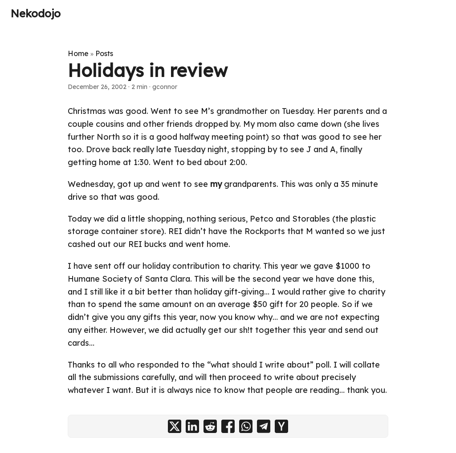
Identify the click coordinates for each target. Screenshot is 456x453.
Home (78, 53)
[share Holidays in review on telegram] (263, 426)
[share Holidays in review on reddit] (210, 426)
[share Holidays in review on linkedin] (192, 426)
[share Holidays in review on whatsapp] (245, 426)
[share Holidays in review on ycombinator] (281, 426)
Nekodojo (36, 13)
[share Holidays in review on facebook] (228, 426)
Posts (104, 53)
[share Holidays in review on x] (174, 426)
